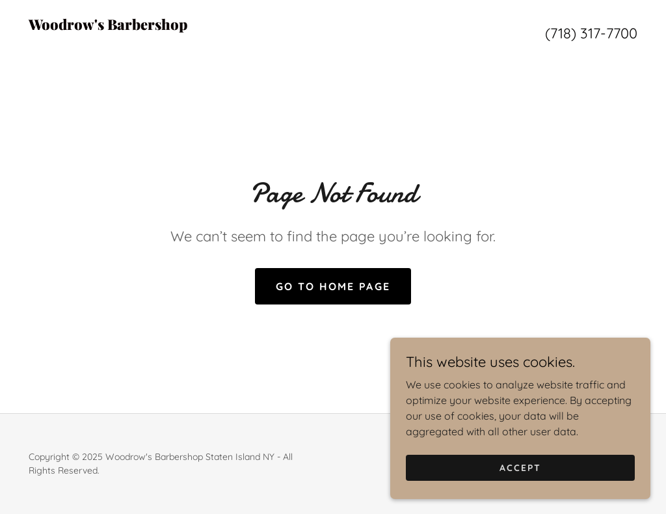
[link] (181, 42)
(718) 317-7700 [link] (591, 33)
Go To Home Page (333, 286)
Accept (520, 494)
